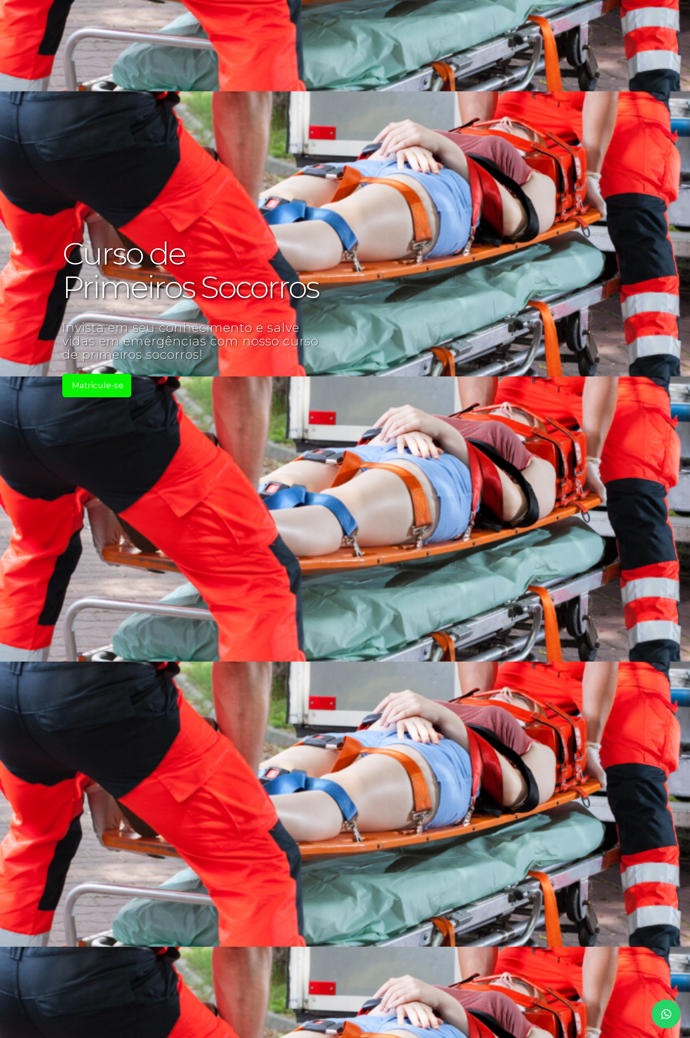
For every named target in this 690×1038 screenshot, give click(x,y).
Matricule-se (98, 385)
